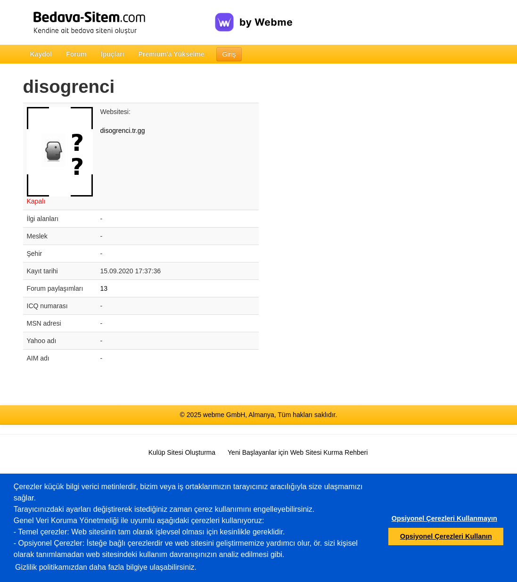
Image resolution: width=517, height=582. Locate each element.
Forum (76, 54)
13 (104, 288)
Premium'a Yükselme (172, 54)
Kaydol (41, 54)
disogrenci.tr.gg (122, 130)
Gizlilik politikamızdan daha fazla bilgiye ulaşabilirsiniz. (106, 567)
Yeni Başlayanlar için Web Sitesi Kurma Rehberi (298, 452)
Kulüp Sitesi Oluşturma (181, 452)
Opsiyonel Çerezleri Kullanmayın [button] (444, 518)
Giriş (229, 54)
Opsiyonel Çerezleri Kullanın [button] (446, 536)
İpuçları (112, 54)
